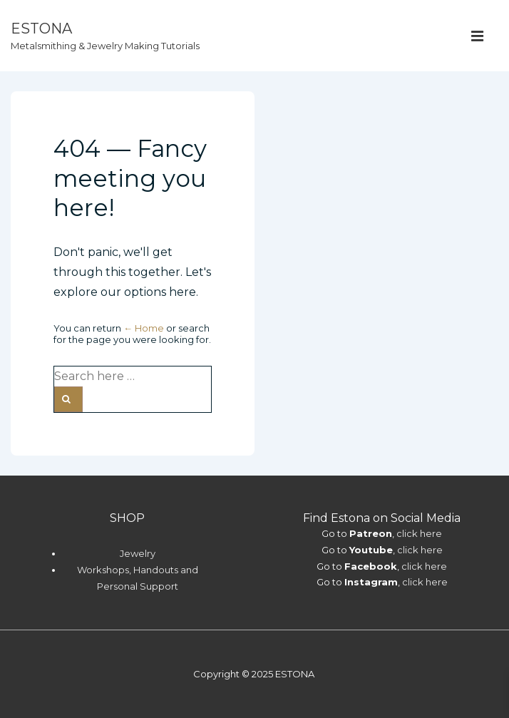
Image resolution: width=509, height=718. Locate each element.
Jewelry (137, 553)
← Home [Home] (143, 328)
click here (419, 533)
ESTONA (41, 28)
